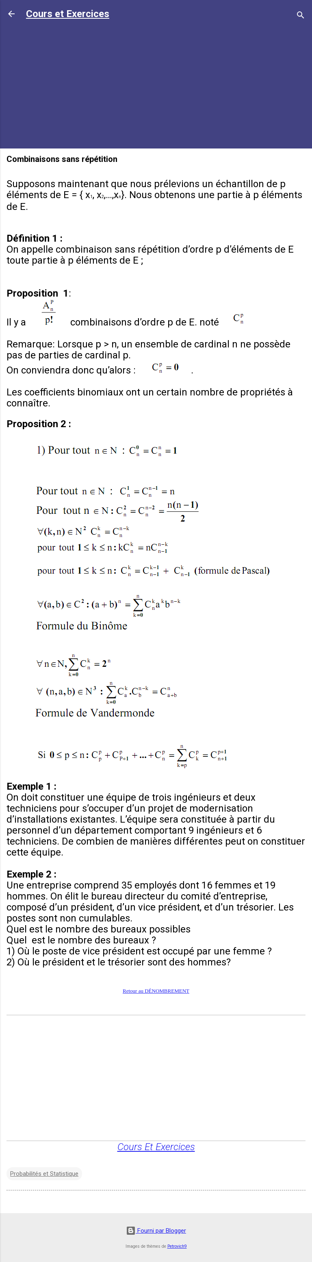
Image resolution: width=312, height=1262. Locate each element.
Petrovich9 (177, 1246)
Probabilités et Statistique (44, 1173)
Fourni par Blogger (156, 1230)
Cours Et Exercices (156, 1147)
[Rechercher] (301, 16)
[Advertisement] (156, 85)
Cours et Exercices (67, 14)
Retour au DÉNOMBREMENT (156, 991)
